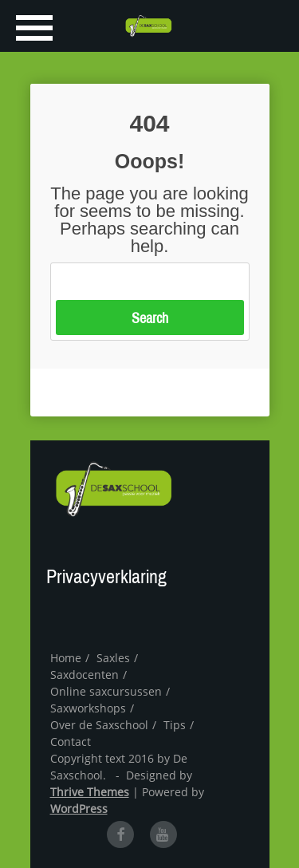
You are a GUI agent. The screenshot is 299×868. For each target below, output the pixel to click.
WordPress (79, 808)
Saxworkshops (88, 708)
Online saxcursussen (106, 691)
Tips (174, 724)
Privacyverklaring (106, 576)
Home (65, 657)
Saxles (113, 657)
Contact (70, 741)
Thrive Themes (89, 791)
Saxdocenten (84, 674)
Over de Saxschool (99, 724)
